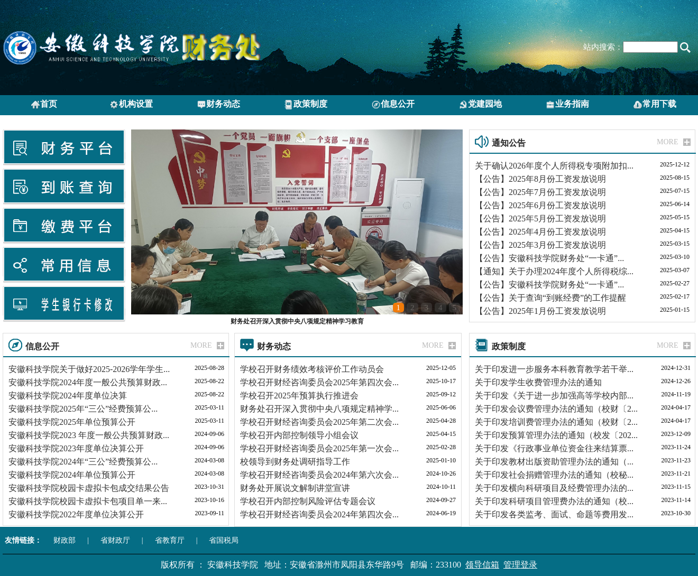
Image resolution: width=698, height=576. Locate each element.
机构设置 (131, 104)
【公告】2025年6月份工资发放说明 (540, 205)
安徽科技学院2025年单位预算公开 (71, 421)
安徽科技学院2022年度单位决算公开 (76, 514)
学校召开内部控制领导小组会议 (299, 435)
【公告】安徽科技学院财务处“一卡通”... (549, 258)
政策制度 (305, 104)
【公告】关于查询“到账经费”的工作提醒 (550, 297)
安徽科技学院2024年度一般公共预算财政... (87, 382)
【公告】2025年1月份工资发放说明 (540, 310)
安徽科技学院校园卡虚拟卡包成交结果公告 (88, 488)
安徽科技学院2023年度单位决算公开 (76, 448)
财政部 (64, 540)
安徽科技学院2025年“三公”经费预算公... (83, 408)
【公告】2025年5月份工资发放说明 (540, 218)
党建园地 (480, 104)
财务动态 (218, 104)
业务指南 (567, 104)
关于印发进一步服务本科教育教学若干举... (554, 369)
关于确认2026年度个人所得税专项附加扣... (554, 165)
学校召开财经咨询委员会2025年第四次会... (319, 382)
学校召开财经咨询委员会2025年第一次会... (319, 448)
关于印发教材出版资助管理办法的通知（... (554, 461)
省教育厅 (170, 540)
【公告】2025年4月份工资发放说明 (540, 231)
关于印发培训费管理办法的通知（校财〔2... (556, 421)
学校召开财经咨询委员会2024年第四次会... (319, 514)
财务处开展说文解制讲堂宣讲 (295, 488)
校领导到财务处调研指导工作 (295, 461)
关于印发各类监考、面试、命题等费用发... (554, 514)
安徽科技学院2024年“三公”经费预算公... (83, 461)
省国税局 (223, 540)
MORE (667, 142)
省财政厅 (115, 540)
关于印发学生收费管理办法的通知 (538, 382)
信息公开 (393, 104)
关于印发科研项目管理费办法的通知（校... (554, 501)
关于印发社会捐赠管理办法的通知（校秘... (554, 474)
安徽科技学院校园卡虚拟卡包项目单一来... (87, 501)
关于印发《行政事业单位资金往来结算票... (554, 448)
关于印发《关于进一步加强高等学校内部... (554, 395)
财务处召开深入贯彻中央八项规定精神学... (319, 408)
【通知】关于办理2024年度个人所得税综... (554, 271)
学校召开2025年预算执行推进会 (299, 395)
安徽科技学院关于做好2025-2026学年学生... (89, 369)
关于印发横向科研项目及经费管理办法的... (554, 488)
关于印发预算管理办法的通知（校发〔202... (556, 435)
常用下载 (654, 104)
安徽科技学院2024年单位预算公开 (71, 474)
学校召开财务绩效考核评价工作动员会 (312, 369)
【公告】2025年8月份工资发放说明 (540, 178)
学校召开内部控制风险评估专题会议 (307, 501)
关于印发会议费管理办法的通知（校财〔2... (556, 408)
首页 (44, 104)
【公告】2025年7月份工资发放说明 (540, 192)
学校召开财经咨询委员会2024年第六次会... (319, 474)
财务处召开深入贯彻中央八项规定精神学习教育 (297, 321)
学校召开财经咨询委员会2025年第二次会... (319, 421)
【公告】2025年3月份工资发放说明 (540, 244)
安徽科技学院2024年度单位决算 (67, 395)
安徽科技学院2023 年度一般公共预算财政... (88, 435)
